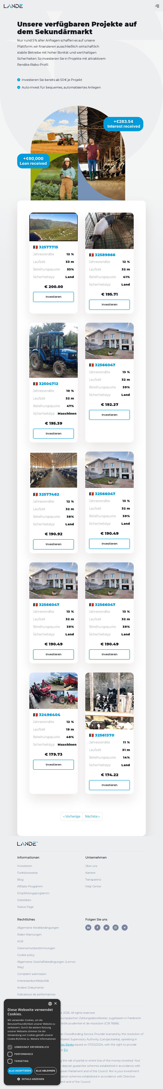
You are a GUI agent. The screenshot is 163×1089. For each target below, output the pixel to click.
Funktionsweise (27, 872)
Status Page (25, 907)
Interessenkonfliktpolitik (33, 981)
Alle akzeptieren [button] (20, 1070)
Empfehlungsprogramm (33, 893)
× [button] (55, 1003)
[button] (32, 1079)
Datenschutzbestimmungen (36, 948)
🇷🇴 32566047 (102, 365)
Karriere (90, 872)
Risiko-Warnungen (29, 934)
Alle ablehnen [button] (45, 1070)
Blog (20, 879)
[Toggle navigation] (157, 6)
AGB (20, 941)
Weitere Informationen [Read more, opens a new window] (43, 1038)
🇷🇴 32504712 (45, 384)
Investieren (53, 296)
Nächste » (92, 816)
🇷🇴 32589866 (102, 255)
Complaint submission (31, 974)
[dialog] (32, 1042)
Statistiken (24, 900)
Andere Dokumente (30, 987)
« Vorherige (71, 816)
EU (66, 1050)
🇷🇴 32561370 (101, 735)
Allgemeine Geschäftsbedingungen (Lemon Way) (46, 964)
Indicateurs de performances (36, 994)
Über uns (91, 866)
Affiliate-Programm (30, 886)
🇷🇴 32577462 (46, 494)
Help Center (93, 886)
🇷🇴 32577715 (45, 247)
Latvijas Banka (64, 1044)
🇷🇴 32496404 (46, 715)
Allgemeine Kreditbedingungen (38, 927)
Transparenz (93, 879)
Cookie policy (26, 955)
